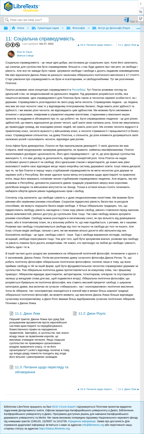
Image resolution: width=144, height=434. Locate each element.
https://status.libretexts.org (54, 428)
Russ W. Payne (24, 52)
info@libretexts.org (93, 424)
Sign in (134, 21)
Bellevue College (25, 55)
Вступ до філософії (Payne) (112, 28)
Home (18, 28)
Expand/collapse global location (138, 27)
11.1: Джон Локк (24, 314)
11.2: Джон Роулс (89, 314)
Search (7, 20)
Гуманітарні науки (46, 28)
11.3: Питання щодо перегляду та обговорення (38, 369)
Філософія (76, 28)
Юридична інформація (82, 421)
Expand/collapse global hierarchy (8, 28)
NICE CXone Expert (64, 406)
